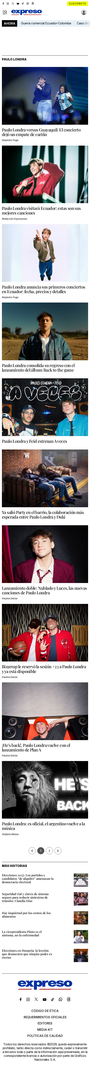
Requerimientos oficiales (45, 1017)
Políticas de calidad (45, 1035)
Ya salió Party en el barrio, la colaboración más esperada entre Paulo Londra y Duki (43, 514)
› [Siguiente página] (58, 851)
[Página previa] (32, 850)
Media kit (45, 1029)
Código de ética (45, 1011)
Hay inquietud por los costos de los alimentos (26, 914)
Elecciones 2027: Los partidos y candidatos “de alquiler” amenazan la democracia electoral (28, 878)
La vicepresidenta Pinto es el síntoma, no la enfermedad (22, 933)
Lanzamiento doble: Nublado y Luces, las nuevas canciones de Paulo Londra (44, 590)
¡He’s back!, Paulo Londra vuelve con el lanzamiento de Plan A (36, 747)
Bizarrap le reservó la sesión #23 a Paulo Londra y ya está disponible (44, 669)
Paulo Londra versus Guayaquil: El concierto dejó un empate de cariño (41, 132)
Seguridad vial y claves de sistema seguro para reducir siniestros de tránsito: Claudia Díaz (25, 897)
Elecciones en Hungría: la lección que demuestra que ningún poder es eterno (27, 953)
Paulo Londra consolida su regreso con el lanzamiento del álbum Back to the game (38, 367)
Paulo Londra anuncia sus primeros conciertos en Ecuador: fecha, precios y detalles (43, 289)
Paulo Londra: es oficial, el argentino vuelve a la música (43, 826)
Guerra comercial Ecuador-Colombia (46, 23)
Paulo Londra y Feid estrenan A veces (34, 441)
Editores (45, 1023)
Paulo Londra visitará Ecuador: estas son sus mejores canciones (41, 210)
